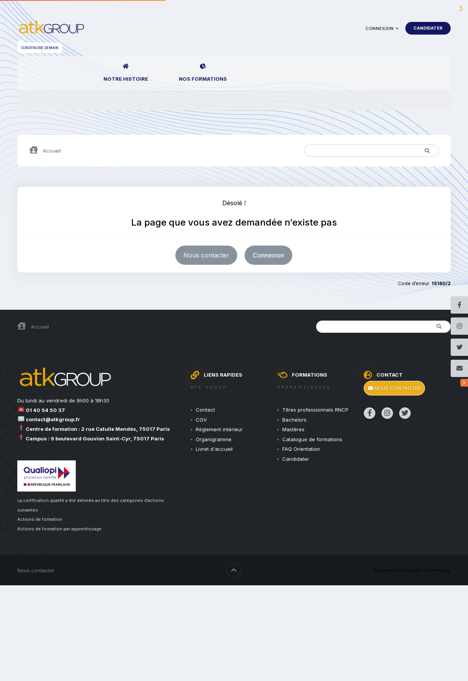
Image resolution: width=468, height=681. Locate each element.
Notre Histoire (125, 79)
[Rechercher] (338, 150)
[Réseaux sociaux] (464, 383)
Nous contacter (206, 255)
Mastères (293, 429)
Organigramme (214, 439)
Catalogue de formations (312, 439)
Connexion (381, 28)
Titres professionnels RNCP (315, 410)
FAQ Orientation (301, 449)
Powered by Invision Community (412, 570)
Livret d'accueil (214, 449)
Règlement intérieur (219, 429)
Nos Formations (203, 79)
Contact (205, 410)
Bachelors (294, 420)
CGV (201, 420)
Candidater (428, 28)
